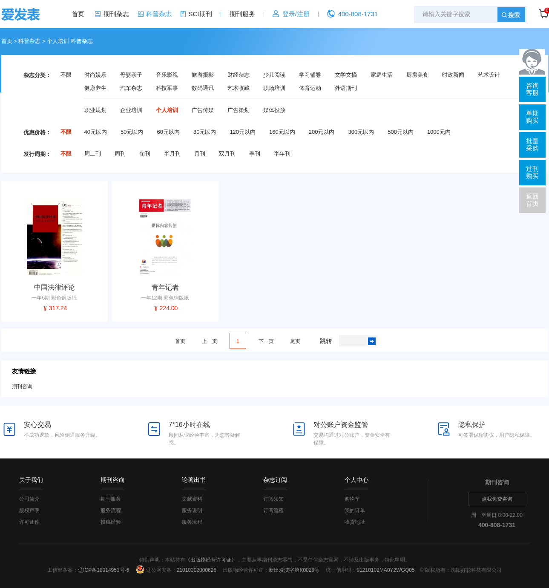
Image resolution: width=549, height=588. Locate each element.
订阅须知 (273, 499)
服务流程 (111, 510)
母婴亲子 (131, 75)
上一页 (209, 341)
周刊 (120, 154)
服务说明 (192, 510)
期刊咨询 (22, 386)
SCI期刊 (200, 13)
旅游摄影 (203, 75)
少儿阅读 (274, 75)
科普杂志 (159, 13)
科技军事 (167, 88)
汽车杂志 (131, 88)
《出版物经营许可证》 (210, 560)
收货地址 (355, 522)
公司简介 (29, 499)
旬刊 (144, 154)
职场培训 (274, 88)
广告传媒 (203, 110)
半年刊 (282, 154)
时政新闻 (453, 75)
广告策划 (238, 110)
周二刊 (92, 154)
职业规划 (95, 110)
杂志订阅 (275, 479)
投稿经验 (111, 522)
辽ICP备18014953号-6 (103, 570)
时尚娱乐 (95, 75)
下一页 (266, 341)
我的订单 (355, 510)
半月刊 (172, 154)
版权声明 (29, 510)
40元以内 (95, 132)
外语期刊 (346, 88)
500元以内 (401, 132)
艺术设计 (489, 75)
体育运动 (310, 88)
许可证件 (29, 522)
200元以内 (322, 132)
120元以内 (243, 132)
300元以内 (361, 132)
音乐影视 (167, 75)
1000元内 (439, 132)
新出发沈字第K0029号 (294, 570)
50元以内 (132, 132)
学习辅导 (310, 75)
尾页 (295, 341)
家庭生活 (382, 75)
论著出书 (194, 479)
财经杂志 (238, 75)
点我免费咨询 (497, 499)
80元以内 (204, 132)
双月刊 (227, 154)
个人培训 (167, 110)
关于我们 (31, 479)
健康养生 (95, 88)
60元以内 (168, 132)
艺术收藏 (238, 88)
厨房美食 (417, 75)
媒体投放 (274, 110)
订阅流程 (273, 510)
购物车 (352, 499)
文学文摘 (346, 75)
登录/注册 (296, 13)
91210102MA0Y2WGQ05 (385, 570)
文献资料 (192, 499)
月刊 (199, 154)
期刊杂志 (116, 13)
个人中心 (356, 479)
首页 (78, 13)
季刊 (254, 154)
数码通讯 (203, 88)
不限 (66, 75)
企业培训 (131, 110)
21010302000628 (196, 570)
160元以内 (282, 132)
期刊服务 (242, 13)
